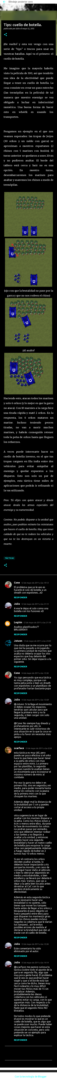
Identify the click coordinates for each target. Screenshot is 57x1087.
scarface (19, 748)
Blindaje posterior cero (21, 1)
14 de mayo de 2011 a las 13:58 (34, 700)
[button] (5, 35)
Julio (17, 603)
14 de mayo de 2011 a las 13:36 (34, 673)
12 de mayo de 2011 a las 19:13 (34, 583)
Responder (20, 597)
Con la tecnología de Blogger (28, 1076)
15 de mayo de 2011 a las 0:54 (38, 748)
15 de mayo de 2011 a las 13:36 (34, 944)
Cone (17, 582)
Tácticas (9, 558)
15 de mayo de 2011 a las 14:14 (34, 963)
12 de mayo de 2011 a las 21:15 (34, 604)
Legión (18, 622)
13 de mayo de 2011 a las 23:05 (37, 641)
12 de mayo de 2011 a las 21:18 (37, 622)
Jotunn (18, 640)
